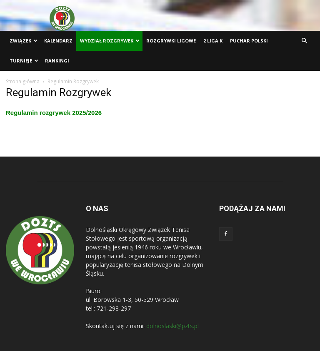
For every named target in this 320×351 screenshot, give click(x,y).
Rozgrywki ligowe (171, 40)
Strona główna (23, 81)
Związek (24, 40)
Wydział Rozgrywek (110, 40)
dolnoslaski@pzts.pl (172, 326)
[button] (304, 41)
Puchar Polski (249, 40)
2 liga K (212, 40)
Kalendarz (58, 40)
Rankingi (57, 60)
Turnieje (24, 60)
